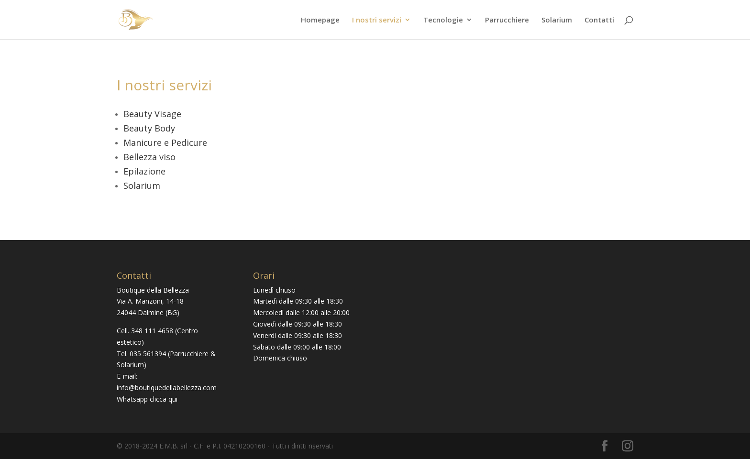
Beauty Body (149, 128)
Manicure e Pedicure (165, 142)
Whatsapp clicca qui (147, 399)
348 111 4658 (152, 330)
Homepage (320, 20)
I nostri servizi (376, 20)
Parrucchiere (507, 20)
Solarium (556, 20)
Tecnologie (443, 20)
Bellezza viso (149, 157)
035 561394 (148, 353)
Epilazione (144, 171)
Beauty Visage (152, 114)
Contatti (599, 20)
